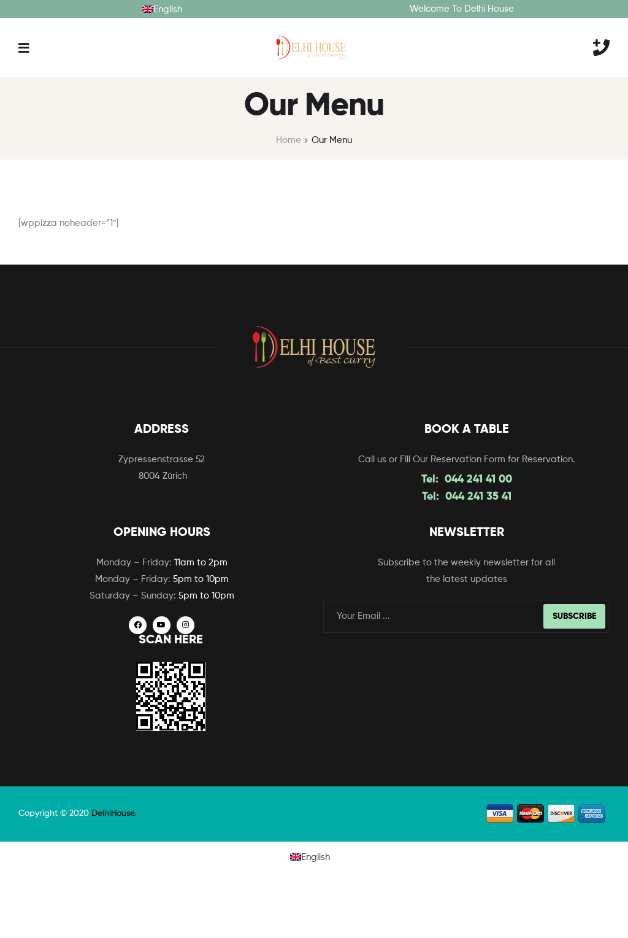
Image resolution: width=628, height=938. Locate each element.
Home (288, 140)
